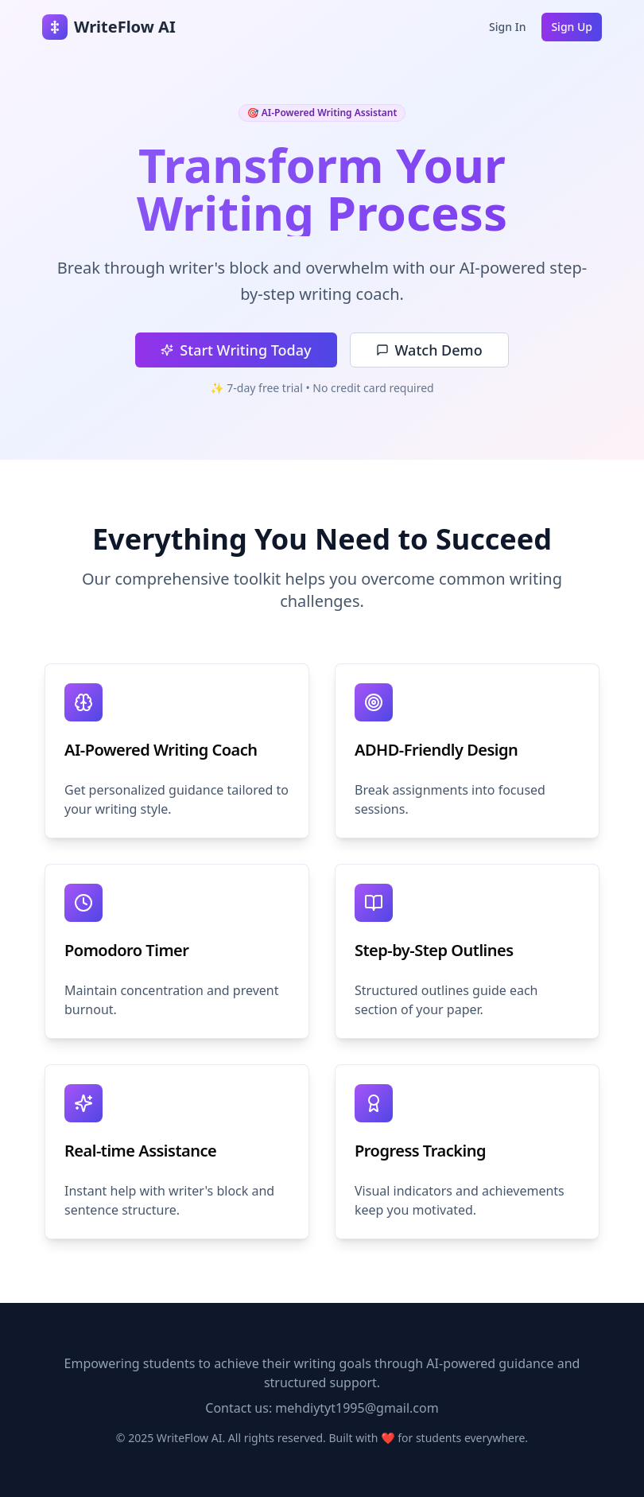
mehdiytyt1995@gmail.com (356, 1408)
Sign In (507, 26)
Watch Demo (429, 350)
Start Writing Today (236, 350)
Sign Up (571, 26)
